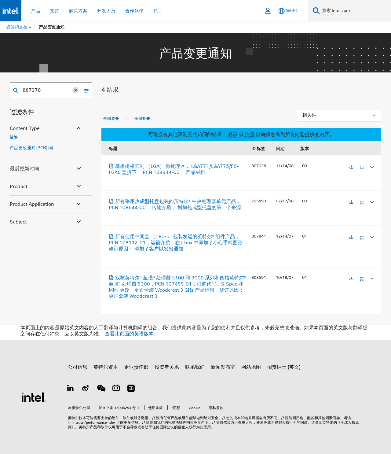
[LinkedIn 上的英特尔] (70, 389)
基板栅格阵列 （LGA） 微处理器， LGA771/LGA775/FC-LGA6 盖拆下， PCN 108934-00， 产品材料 (174, 169)
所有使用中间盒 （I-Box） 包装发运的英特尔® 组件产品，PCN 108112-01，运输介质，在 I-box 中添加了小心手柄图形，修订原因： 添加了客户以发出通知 (178, 243)
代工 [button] (158, 10)
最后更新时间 (46, 168)
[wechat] (101, 389)
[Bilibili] (116, 389)
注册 (250, 134)
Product (46, 186)
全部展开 (111, 118)
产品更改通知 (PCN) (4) (31, 147)
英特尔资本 (105, 367)
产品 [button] (35, 10)
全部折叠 (142, 118)
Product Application (46, 204)
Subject (46, 222)
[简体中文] (288, 10)
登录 (233, 134)
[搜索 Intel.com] (355, 10)
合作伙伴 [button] (134, 10)
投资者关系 (167, 367)
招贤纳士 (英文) (284, 367)
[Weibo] (86, 389)
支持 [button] (54, 10)
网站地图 (251, 367)
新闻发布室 (223, 367)
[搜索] (316, 10)
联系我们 (195, 367)
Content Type (46, 128)
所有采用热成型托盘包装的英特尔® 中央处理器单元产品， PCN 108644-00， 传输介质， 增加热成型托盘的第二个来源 (175, 204)
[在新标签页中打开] (351, 167)
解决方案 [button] (78, 10)
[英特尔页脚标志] (33, 397)
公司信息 (77, 367)
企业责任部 (136, 367)
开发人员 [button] (106, 10)
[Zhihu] (131, 389)
